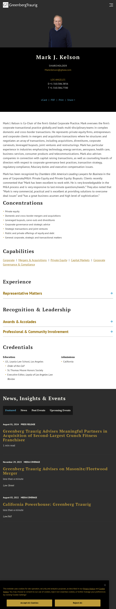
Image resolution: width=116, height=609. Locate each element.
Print (61, 99)
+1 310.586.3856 (59, 83)
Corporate (9, 261)
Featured (10, 410)
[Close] (105, 589)
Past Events (38, 410)
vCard (44, 99)
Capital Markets (80, 261)
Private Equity (59, 261)
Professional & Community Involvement (35, 332)
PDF (53, 99)
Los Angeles (58, 79)
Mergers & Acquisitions (32, 261)
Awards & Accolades (19, 322)
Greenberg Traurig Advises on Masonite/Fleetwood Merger (55, 473)
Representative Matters (22, 293)
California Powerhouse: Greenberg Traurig (47, 506)
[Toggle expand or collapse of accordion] (111, 294)
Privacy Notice (89, 593)
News (24, 410)
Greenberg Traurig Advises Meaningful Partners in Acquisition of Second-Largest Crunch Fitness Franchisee (55, 437)
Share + (71, 99)
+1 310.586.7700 (59, 87)
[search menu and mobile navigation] (112, 5)
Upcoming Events (60, 410)
